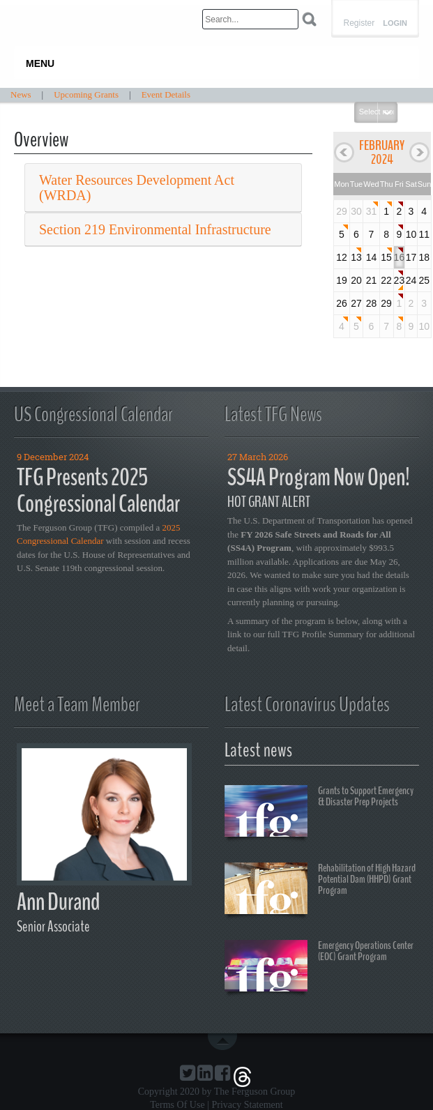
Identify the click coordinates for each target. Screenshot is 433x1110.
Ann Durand (58, 901)
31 (371, 211)
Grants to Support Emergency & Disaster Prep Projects (319, 813)
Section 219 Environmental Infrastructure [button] (155, 229)
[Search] (250, 19)
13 (356, 257)
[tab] (163, 188)
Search (309, 19)
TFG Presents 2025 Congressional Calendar (98, 491)
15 (386, 257)
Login (395, 23)
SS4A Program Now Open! (318, 477)
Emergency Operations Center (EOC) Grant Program (319, 968)
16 (399, 257)
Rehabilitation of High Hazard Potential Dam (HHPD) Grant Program (320, 890)
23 (399, 280)
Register (358, 23)
